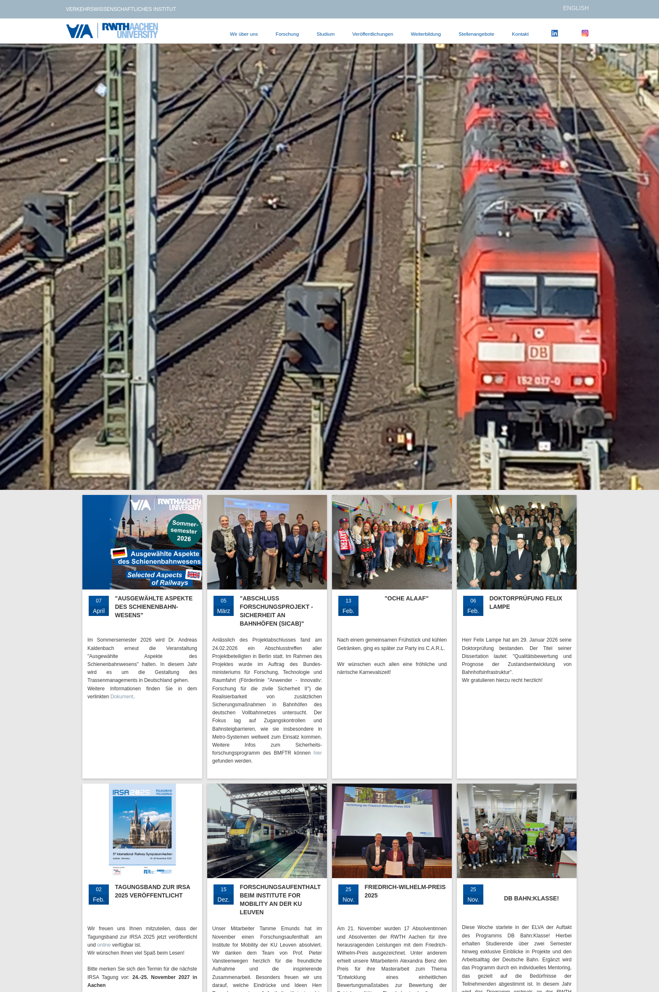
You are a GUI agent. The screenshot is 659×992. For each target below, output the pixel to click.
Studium (325, 34)
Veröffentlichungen (372, 34)
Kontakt (520, 34)
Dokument (122, 697)
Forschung (287, 34)
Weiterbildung (426, 34)
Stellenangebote (476, 34)
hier (318, 753)
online (104, 945)
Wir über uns (244, 34)
